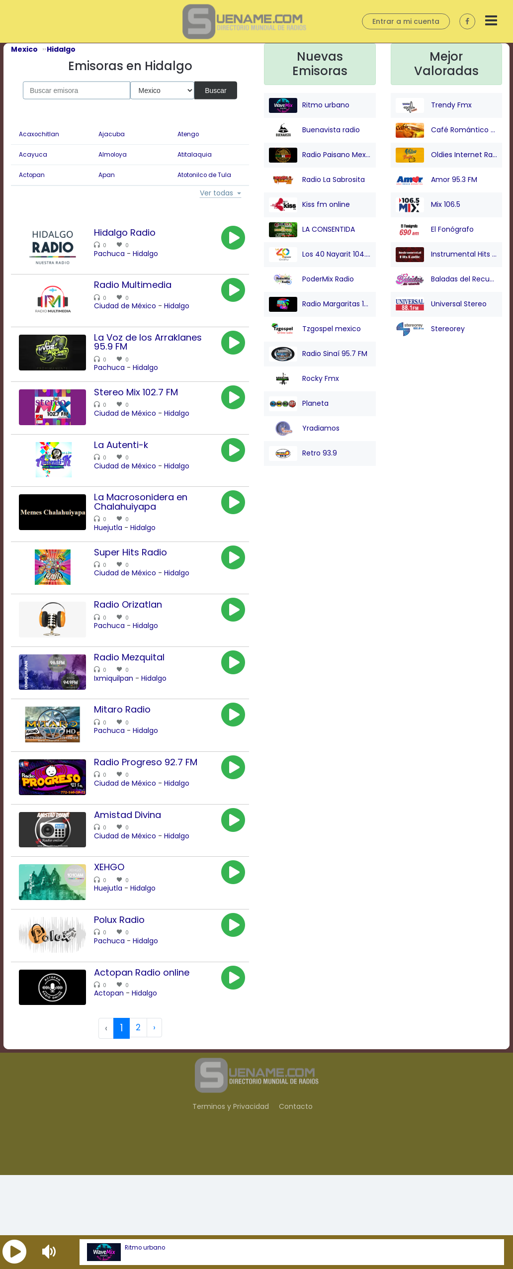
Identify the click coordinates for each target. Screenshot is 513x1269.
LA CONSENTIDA (312, 229)
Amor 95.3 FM (436, 180)
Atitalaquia (194, 155)
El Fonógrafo (435, 229)
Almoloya (112, 155)
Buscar (216, 90)
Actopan (32, 175)
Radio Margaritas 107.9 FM (320, 304)
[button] (14, 1252)
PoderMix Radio (311, 279)
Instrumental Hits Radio (447, 254)
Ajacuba (111, 134)
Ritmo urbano (145, 1248)
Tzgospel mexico (315, 329)
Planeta (299, 403)
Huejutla (120, 558)
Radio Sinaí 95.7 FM (318, 354)
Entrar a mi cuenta (405, 21)
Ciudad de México (137, 313)
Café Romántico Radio (447, 130)
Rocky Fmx (304, 378)
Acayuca (33, 155)
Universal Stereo (441, 304)
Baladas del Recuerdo (447, 279)
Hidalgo (158, 254)
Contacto (296, 1201)
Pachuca (121, 254)
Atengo (188, 134)
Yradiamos (304, 428)
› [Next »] (154, 1123)
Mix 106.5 (428, 204)
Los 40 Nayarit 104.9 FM (320, 254)
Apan (106, 175)
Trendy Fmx (434, 105)
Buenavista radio (314, 130)
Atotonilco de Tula (204, 175)
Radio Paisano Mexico (320, 155)
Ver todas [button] (216, 193)
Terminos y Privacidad (230, 1201)
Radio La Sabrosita (317, 180)
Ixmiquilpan (126, 727)
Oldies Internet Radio (447, 155)
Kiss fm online (309, 204)
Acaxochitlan (39, 134)
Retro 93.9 (303, 453)
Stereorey (430, 329)
